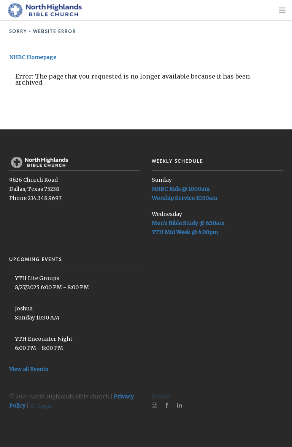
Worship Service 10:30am (184, 198)
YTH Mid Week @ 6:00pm (185, 232)
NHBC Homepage (32, 57)
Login (41, 406)
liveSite (161, 396)
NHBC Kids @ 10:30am (180, 189)
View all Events (28, 369)
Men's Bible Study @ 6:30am (188, 223)
